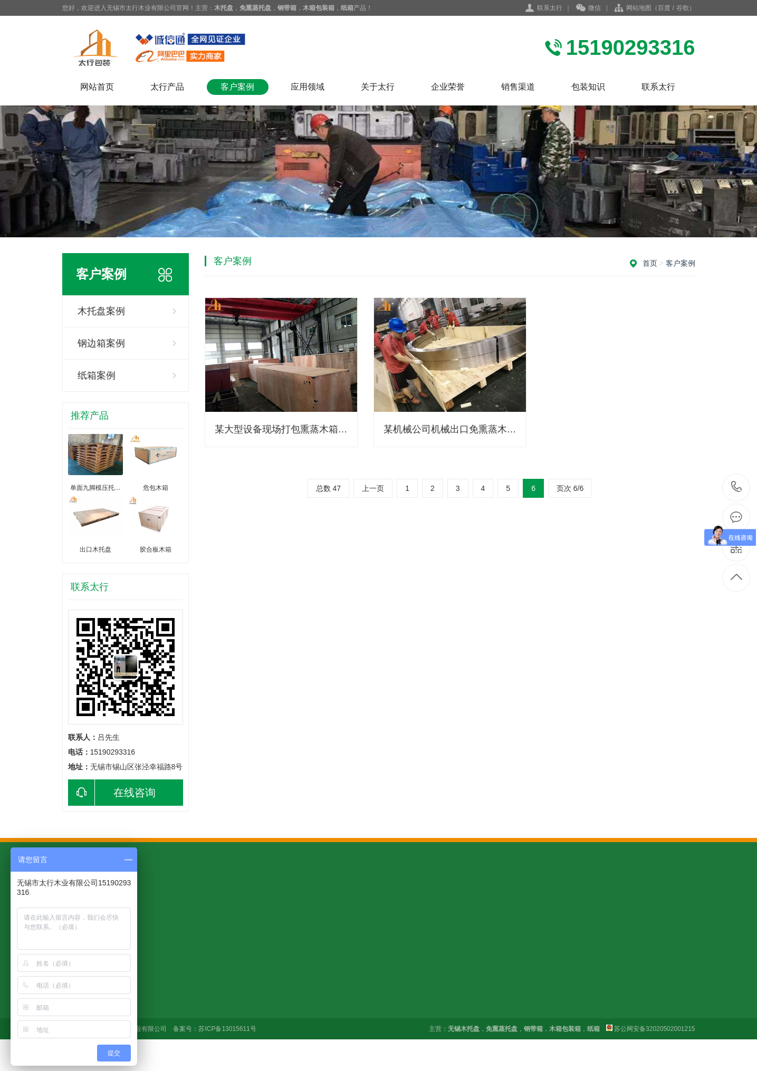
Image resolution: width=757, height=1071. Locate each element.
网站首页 (97, 86)
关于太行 (378, 86)
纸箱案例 (97, 375)
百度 (664, 8)
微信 (588, 8)
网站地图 (638, 8)
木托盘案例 (101, 311)
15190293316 (737, 487)
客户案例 (237, 86)
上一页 (373, 488)
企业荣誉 (448, 86)
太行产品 (167, 86)
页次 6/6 (570, 488)
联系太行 (549, 8)
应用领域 (307, 86)
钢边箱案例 (101, 343)
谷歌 (682, 8)
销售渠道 (518, 86)
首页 (650, 263)
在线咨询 (112, 792)
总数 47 (328, 488)
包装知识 (588, 86)
